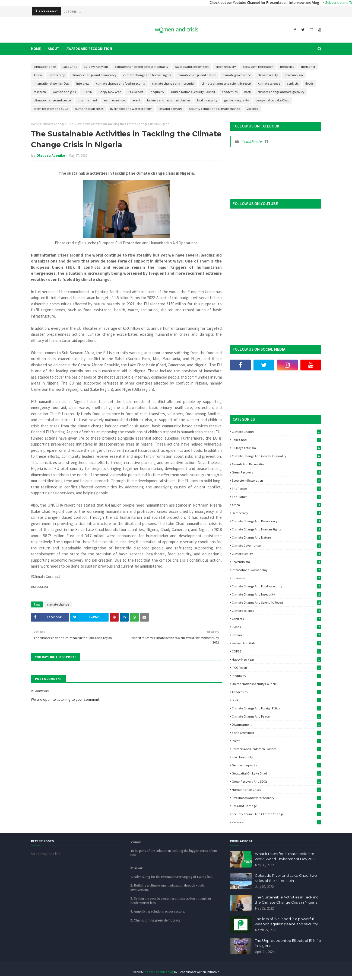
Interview (82, 83)
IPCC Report (135, 92)
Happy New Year (110, 92)
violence (252, 109)
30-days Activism (96, 67)
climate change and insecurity (173, 83)
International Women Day (51, 83)
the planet (308, 67)
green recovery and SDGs (51, 109)
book (247, 92)
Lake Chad (69, 67)
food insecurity (207, 100)
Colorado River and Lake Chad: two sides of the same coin (286, 878)
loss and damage (170, 109)
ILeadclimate (252, 141)
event (136, 100)
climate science (269, 83)
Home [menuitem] (36, 48)
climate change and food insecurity (120, 83)
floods (309, 83)
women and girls (64, 92)
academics (229, 92)
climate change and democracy (94, 75)
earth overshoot (115, 100)
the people (287, 67)
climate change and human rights (147, 75)
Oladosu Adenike (50, 155)
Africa (38, 75)
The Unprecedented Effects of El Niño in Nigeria (288, 943)
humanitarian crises (89, 109)
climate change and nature (197, 75)
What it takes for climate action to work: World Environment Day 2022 (285, 856)
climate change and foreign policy (281, 92)
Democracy (57, 75)
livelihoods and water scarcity (131, 109)
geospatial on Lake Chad (273, 100)
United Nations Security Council (193, 92)
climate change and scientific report (226, 83)
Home (35, 124)
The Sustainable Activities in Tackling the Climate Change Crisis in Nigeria (287, 900)
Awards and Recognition (192, 67)
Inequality (157, 92)
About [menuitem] (53, 48)
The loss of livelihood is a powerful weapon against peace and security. (287, 921)
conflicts (293, 83)
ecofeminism (294, 75)
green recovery (225, 67)
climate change (45, 67)
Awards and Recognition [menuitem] (89, 48)
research (40, 92)
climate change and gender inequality (141, 67)
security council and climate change (214, 109)
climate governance (237, 75)
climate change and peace (52, 100)
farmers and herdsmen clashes (168, 100)
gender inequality (236, 100)
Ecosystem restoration (258, 67)
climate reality (268, 75)
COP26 (87, 92)
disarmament (87, 100)
